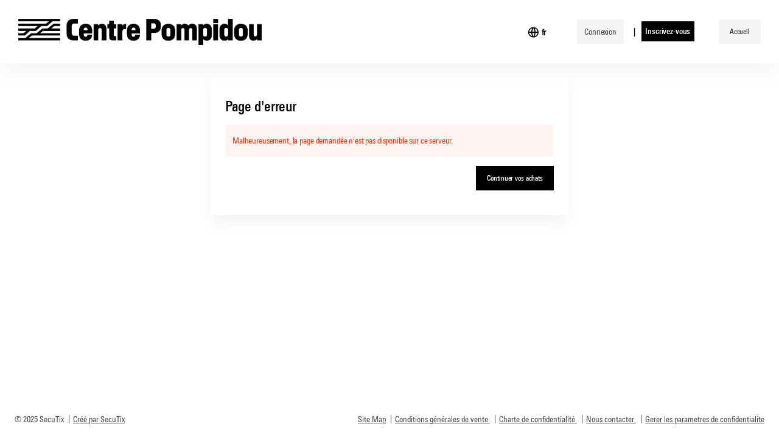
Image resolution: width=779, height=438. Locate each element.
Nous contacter (610, 419)
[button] (740, 31)
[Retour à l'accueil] (140, 31)
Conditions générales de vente (441, 419)
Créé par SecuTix (99, 419)
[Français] (543, 32)
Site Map (372, 419)
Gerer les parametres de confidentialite (704, 419)
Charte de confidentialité (537, 419)
